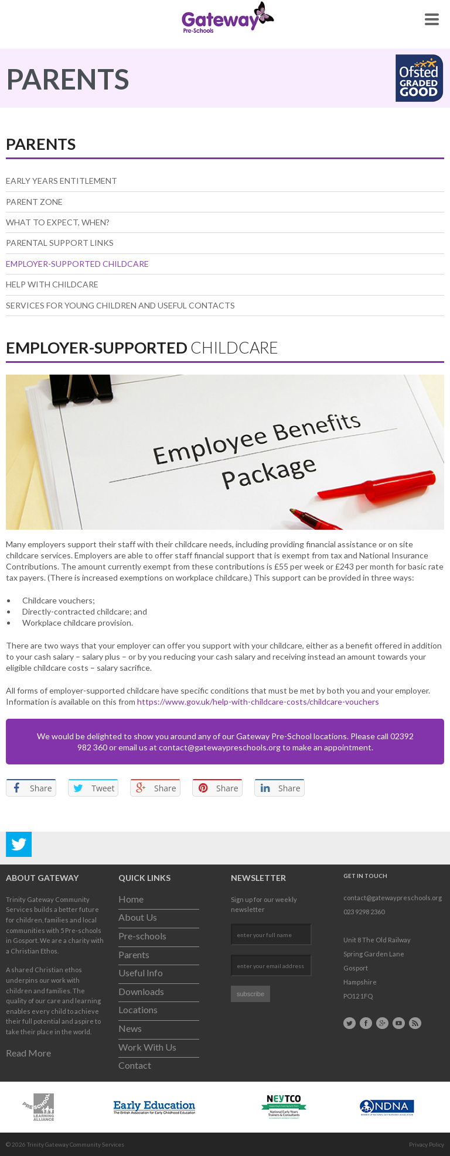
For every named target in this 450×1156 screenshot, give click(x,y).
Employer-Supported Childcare (77, 264)
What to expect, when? (58, 222)
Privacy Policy (426, 1144)
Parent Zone (34, 202)
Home (131, 898)
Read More (28, 1052)
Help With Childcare (52, 284)
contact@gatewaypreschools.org (220, 747)
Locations (138, 1009)
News (130, 1028)
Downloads (141, 991)
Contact (134, 1065)
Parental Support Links (60, 243)
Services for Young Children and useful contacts (120, 305)
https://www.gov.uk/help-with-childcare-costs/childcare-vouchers (258, 701)
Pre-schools (142, 935)
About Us (137, 916)
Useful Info (140, 972)
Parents (133, 954)
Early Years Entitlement (61, 181)
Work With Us (147, 1046)
